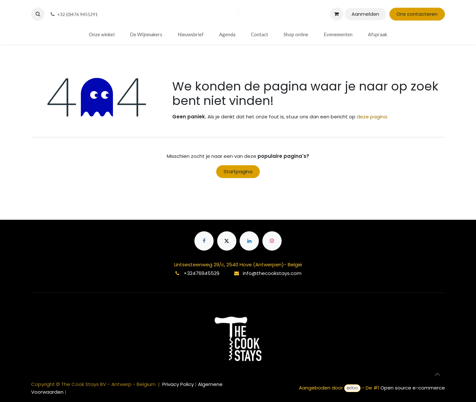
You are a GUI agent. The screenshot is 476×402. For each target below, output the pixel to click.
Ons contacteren (417, 14)
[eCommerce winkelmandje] (336, 14)
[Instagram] (272, 241)
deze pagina (372, 116)
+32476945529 (201, 273)
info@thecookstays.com (272, 273)
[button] (38, 14)
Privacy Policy (178, 384)
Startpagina (238, 171)
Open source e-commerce (412, 387)
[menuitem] (101, 34)
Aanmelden (365, 14)
